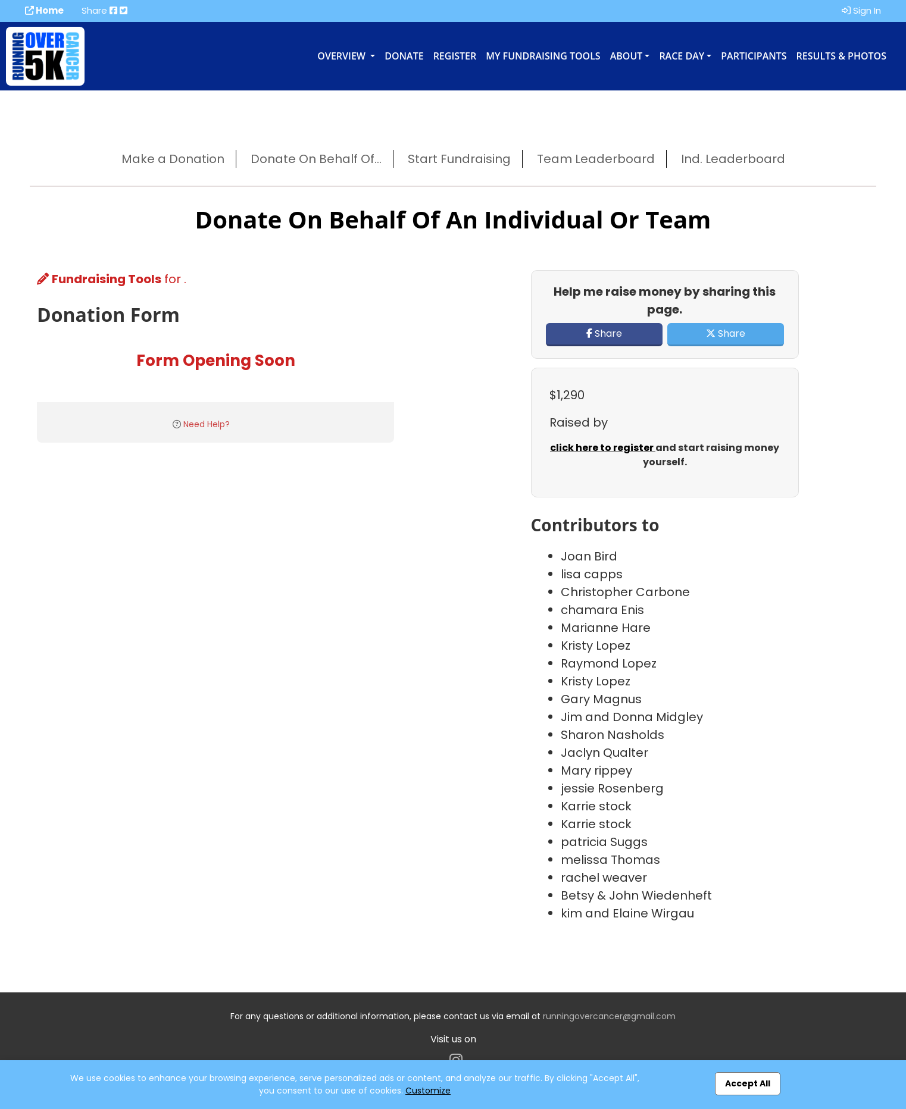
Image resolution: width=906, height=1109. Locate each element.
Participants (753, 55)
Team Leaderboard (596, 159)
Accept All (747, 1083)
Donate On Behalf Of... (316, 159)
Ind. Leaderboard (733, 159)
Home (44, 10)
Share (604, 333)
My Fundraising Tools (543, 55)
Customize (428, 1091)
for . (111, 279)
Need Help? (206, 424)
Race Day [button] (681, 55)
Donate (404, 55)
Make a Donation (172, 159)
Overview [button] (342, 55)
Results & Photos (841, 55)
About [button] (626, 55)
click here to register (602, 448)
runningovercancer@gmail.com (609, 1016)
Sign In (861, 10)
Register (455, 55)
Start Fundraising (459, 159)
